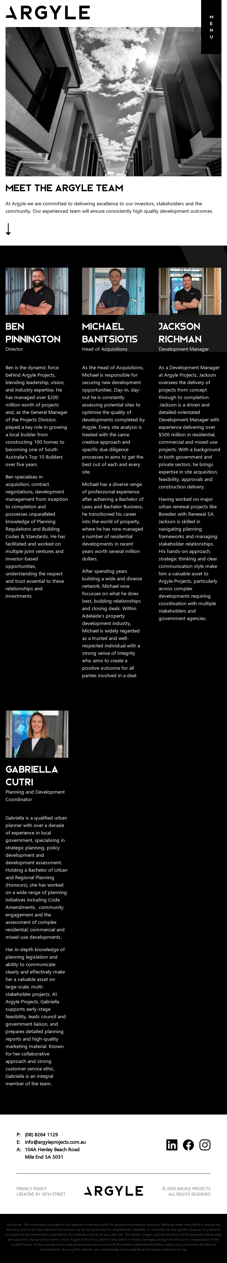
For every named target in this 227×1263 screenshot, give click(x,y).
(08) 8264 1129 (41, 1135)
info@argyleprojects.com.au (55, 1142)
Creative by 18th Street (41, 1194)
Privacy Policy (31, 1188)
